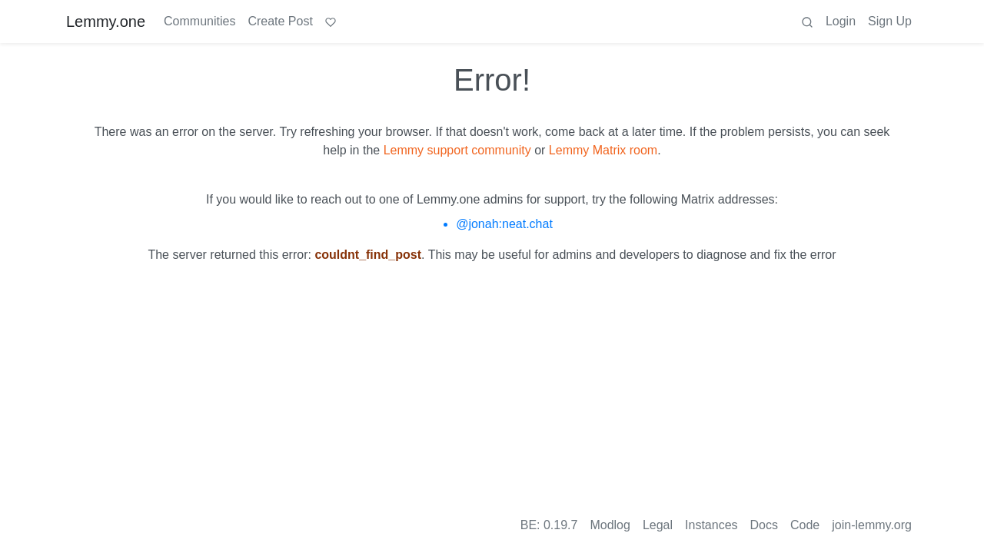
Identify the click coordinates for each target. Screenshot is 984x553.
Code (804, 524)
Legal (658, 524)
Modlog (610, 524)
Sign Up (890, 21)
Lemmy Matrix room (603, 150)
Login (841, 21)
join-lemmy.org (872, 524)
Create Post (280, 21)
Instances (711, 524)
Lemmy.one (105, 21)
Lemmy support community (457, 150)
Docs (764, 524)
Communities (199, 21)
